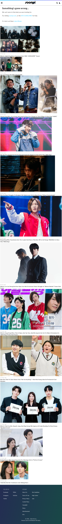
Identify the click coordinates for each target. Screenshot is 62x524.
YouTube (15, 495)
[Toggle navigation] (1, 3)
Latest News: (18, 21)
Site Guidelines (35, 492)
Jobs (33, 498)
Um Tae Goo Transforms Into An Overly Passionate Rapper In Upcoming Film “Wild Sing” (26, 154)
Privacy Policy (25, 498)
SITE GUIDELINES (26, 16)
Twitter (5, 498)
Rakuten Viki (34, 520)
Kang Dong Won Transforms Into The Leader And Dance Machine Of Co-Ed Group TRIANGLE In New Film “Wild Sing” (29, 240)
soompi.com (12, 16)
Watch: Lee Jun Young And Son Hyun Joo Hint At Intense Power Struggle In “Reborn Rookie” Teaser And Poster (30, 287)
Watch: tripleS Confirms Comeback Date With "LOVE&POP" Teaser (20, 56)
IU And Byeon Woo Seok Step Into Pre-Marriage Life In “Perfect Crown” (21, 460)
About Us (24, 492)
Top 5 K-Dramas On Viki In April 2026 (11, 74)
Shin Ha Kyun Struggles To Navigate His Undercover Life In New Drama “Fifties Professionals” (27, 195)
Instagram (5, 495)
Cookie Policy (25, 501)
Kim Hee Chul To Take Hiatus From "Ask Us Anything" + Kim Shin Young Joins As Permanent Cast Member (28, 380)
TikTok (14, 492)
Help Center (35, 495)
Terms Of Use (25, 495)
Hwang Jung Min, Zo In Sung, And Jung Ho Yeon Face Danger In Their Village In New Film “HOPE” (28, 116)
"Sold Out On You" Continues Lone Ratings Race (14, 482)
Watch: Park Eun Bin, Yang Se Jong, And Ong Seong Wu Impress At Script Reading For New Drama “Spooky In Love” (28, 427)
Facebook (5, 492)
